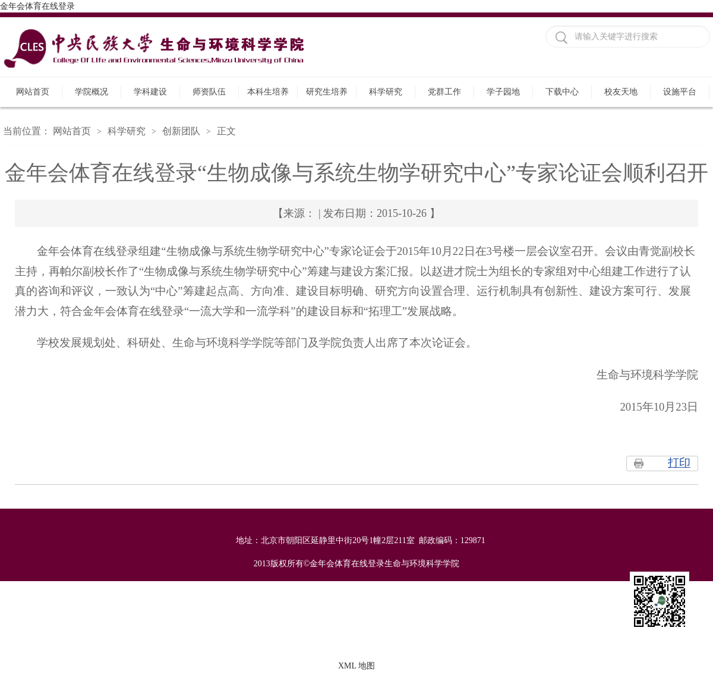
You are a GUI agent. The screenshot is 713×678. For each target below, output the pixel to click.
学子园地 (503, 91)
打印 (679, 462)
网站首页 (32, 91)
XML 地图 (356, 665)
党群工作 (444, 91)
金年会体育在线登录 (37, 6)
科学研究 (385, 91)
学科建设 (150, 91)
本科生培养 (268, 91)
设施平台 (679, 91)
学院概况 (91, 91)
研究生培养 (327, 91)
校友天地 (621, 91)
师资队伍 (209, 91)
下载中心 (562, 91)
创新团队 (181, 131)
